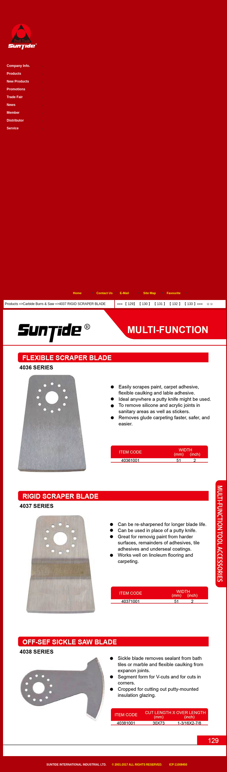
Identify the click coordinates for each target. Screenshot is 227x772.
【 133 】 (190, 304)
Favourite (174, 293)
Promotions (16, 89)
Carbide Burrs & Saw (38, 304)
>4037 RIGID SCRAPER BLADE (81, 304)
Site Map (149, 293)
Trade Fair (15, 97)
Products (11, 304)
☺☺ (209, 304)
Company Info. (18, 66)
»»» (200, 304)
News (11, 105)
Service (13, 128)
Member (13, 113)
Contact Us (104, 293)
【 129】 (130, 304)
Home (77, 293)
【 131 (157, 304)
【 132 (173, 304)
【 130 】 (144, 304)
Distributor (15, 120)
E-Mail (124, 293)
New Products (18, 81)
